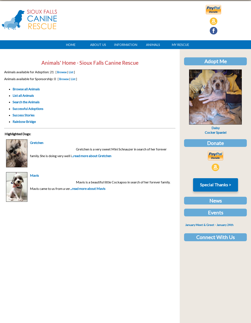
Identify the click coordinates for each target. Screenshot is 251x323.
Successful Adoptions (28, 109)
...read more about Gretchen (91, 156)
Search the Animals (26, 102)
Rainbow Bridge (24, 122)
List (71, 72)
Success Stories (24, 115)
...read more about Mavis (87, 189)
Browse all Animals (26, 89)
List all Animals (23, 95)
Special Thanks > (215, 184)
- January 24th (209, 225)
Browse (62, 72)
